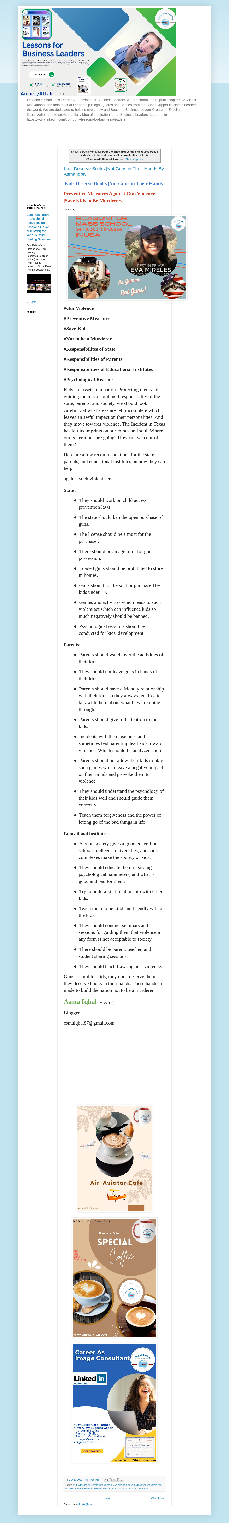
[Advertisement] (75, 133)
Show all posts (134, 159)
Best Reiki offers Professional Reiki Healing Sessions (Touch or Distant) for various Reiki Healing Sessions (39, 227)
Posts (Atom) (86, 1504)
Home (107, 1498)
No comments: (92, 1479)
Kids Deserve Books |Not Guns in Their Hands (125, 1488)
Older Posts (157, 1498)
